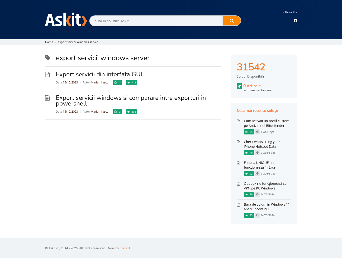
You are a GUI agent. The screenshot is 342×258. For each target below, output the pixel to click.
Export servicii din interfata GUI (99, 74)
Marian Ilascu (99, 82)
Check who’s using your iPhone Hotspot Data (262, 144)
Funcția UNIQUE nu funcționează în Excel (260, 165)
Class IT (125, 248)
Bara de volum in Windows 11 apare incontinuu (267, 206)
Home (49, 42)
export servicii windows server (78, 42)
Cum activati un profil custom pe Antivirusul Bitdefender (266, 123)
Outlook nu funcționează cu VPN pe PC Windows (265, 185)
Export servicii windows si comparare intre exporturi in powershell (131, 101)
